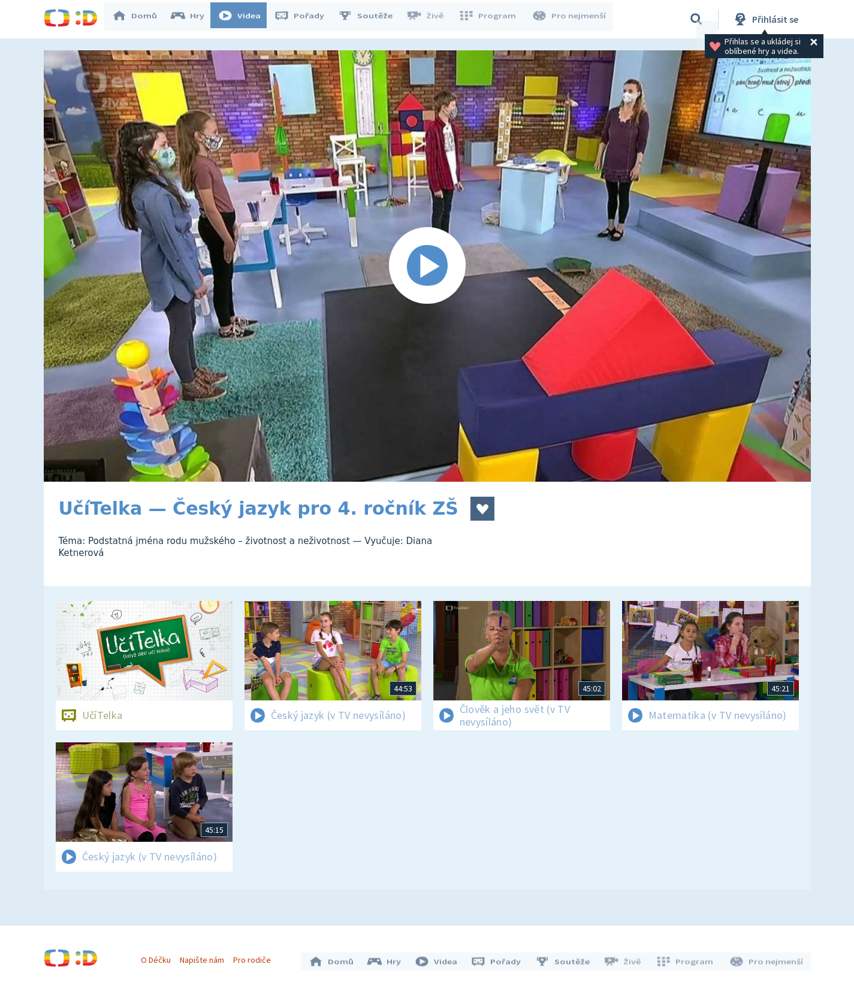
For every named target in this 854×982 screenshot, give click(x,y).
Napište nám (205, 956)
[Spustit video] (427, 266)
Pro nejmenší (570, 19)
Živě (430, 19)
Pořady (305, 19)
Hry (193, 19)
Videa (245, 19)
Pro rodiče (255, 956)
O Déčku (159, 956)
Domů (140, 19)
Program (490, 19)
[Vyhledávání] (696, 19)
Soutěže (371, 19)
